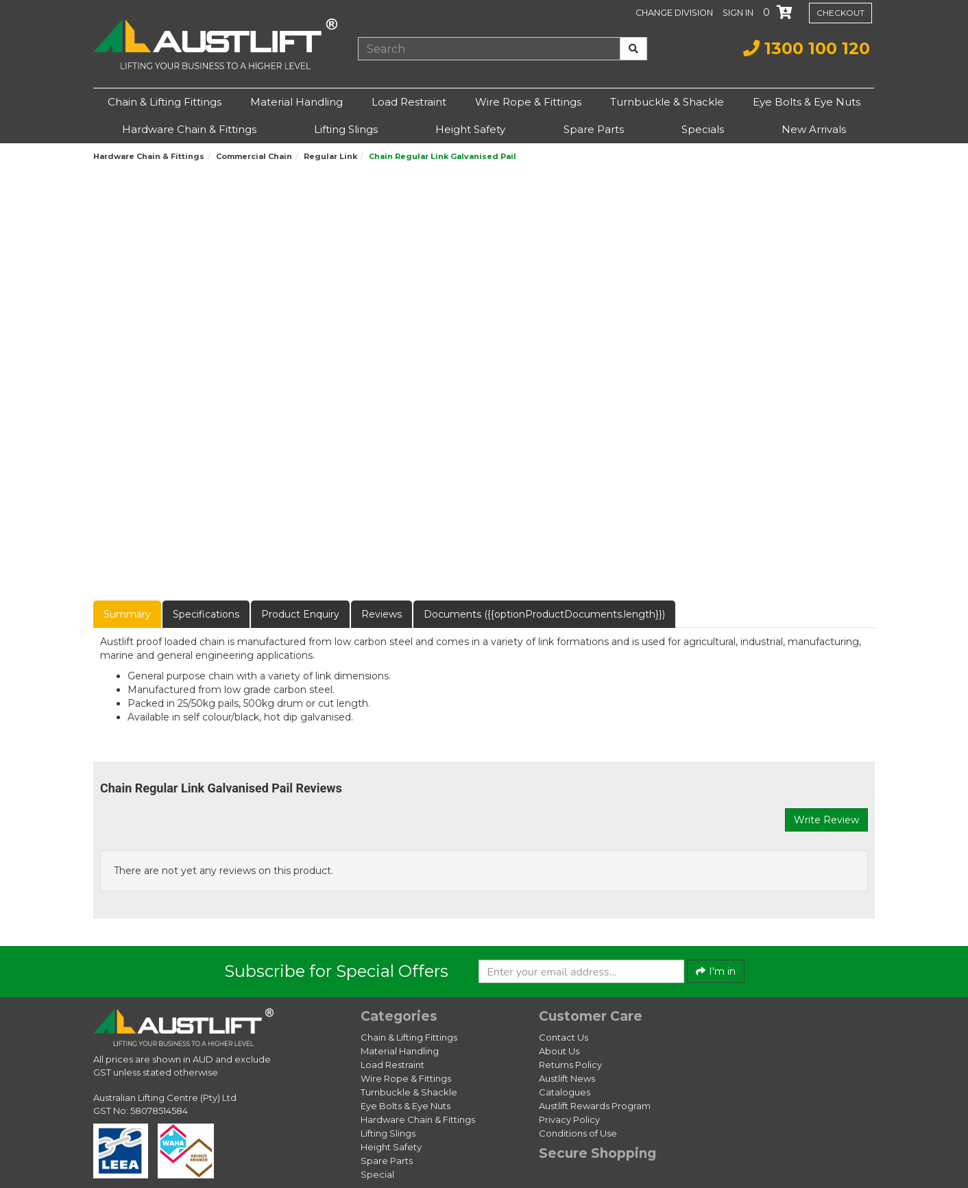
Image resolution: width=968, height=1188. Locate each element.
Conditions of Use (578, 1133)
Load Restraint (409, 101)
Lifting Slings (346, 129)
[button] (739, 12)
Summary (127, 614)
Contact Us (563, 1037)
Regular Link (330, 156)
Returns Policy (570, 1064)
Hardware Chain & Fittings (189, 129)
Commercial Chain (254, 156)
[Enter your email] (581, 971)
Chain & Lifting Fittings (164, 101)
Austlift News (567, 1078)
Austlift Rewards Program (595, 1105)
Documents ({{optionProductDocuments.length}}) (544, 614)
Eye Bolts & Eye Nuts (806, 101)
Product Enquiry (300, 614)
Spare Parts (594, 129)
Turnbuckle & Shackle (667, 101)
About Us (559, 1050)
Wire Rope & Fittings (528, 101)
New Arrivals (814, 129)
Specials (702, 129)
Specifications (206, 614)
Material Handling (296, 101)
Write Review (826, 820)
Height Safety (470, 129)
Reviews (381, 614)
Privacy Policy (569, 1119)
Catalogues (564, 1092)
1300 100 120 (806, 48)
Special (377, 1174)
